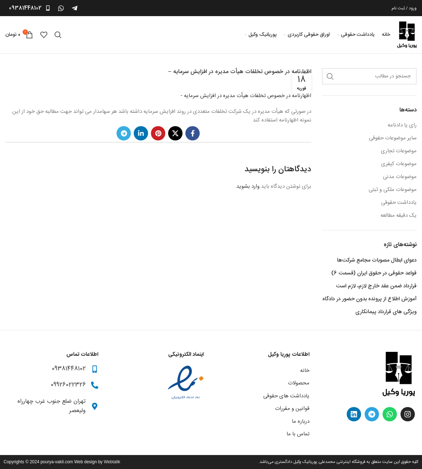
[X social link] (175, 133)
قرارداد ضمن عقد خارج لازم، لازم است (376, 286)
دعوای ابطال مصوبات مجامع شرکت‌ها (377, 260)
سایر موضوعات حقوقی (393, 138)
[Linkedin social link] (141, 133)
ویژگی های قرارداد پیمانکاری (386, 312)
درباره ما (300, 421)
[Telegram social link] (124, 133)
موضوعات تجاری (399, 151)
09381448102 (25, 8)
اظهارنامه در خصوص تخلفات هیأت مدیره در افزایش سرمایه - (245, 95)
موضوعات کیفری (399, 164)
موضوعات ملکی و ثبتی (393, 189)
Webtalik (112, 461)
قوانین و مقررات (292, 408)
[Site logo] (407, 34)
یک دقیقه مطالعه (398, 215)
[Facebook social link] (192, 133)
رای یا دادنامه (402, 125)
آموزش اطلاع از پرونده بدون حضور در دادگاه (369, 299)
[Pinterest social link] (158, 133)
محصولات (298, 383)
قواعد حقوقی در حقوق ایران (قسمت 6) (374, 273)
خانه (304, 370)
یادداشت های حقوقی (286, 396)
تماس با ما (297, 434)
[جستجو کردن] (58, 35)
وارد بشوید (248, 186)
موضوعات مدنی (400, 177)
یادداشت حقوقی (399, 202)
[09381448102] (48, 8)
